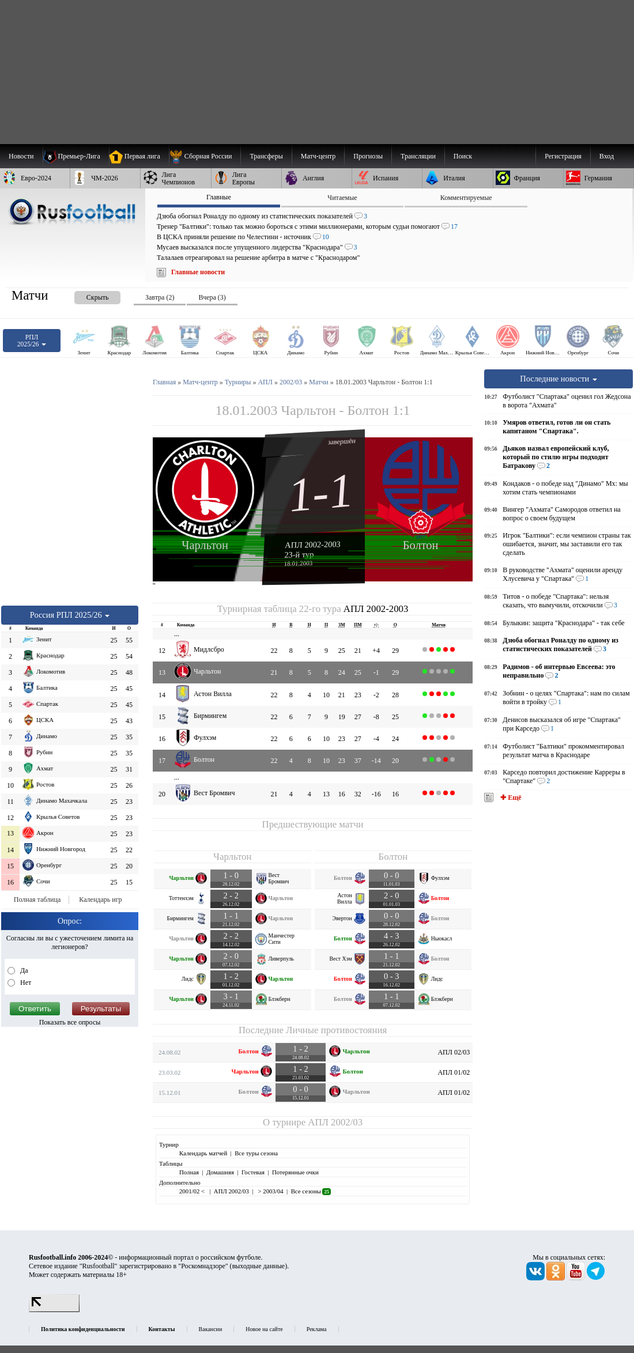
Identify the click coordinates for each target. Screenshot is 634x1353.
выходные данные (258, 1266)
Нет (24, 982)
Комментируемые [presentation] (466, 198)
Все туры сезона (256, 1153)
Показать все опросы (70, 1022)
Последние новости (558, 378)
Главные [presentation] (218, 197)
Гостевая (253, 1172)
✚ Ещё (510, 797)
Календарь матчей (203, 1153)
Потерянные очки (295, 1172)
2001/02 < (192, 1191)
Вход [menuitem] (606, 156)
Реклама (317, 1329)
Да (23, 970)
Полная (189, 1172)
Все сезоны (311, 1191)
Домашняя (220, 1172)
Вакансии (210, 1329)
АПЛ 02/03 (453, 1052)
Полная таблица (37, 899)
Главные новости (198, 272)
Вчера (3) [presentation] (211, 297)
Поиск (463, 156)
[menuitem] (205, 156)
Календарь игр (100, 899)
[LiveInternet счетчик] (54, 1310)
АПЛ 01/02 (453, 1072)
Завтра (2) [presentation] (159, 297)
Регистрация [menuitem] (563, 156)
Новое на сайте (264, 1329)
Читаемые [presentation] (342, 198)
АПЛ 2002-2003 (313, 544)
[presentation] (85, 295)
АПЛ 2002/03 (335, 1122)
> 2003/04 (270, 1191)
